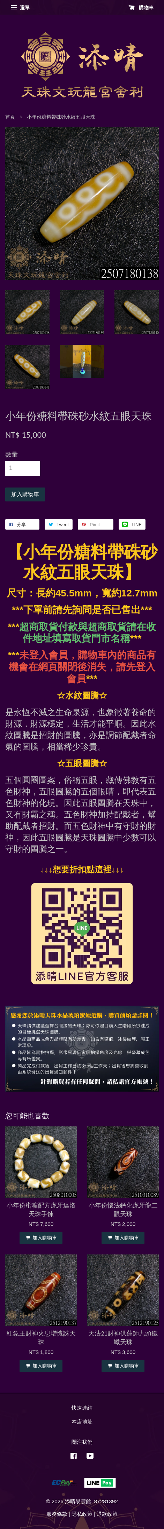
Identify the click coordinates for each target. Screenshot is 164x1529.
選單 (20, 7)
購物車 (141, 7)
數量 (11, 454)
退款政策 (107, 1514)
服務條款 (56, 1514)
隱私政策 (82, 1514)
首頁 (10, 117)
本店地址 (82, 1422)
